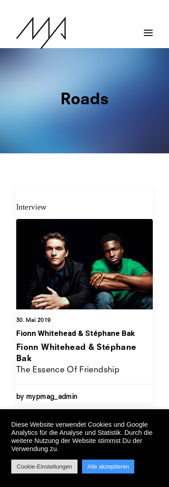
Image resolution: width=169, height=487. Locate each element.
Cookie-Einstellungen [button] (44, 466)
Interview (31, 206)
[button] (148, 28)
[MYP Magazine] (41, 33)
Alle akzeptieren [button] (108, 466)
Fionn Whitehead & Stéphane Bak (75, 333)
